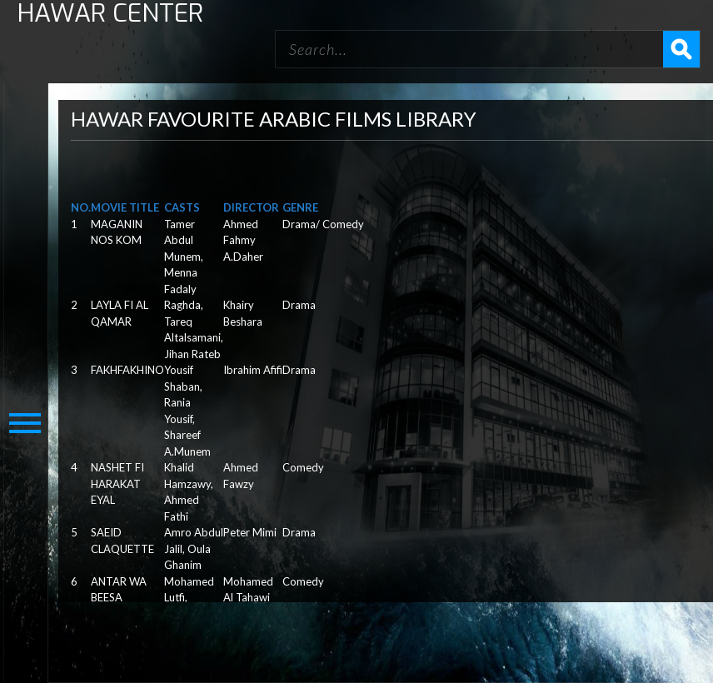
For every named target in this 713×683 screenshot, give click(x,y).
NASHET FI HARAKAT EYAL (117, 483)
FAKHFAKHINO (127, 369)
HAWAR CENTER (110, 13)
